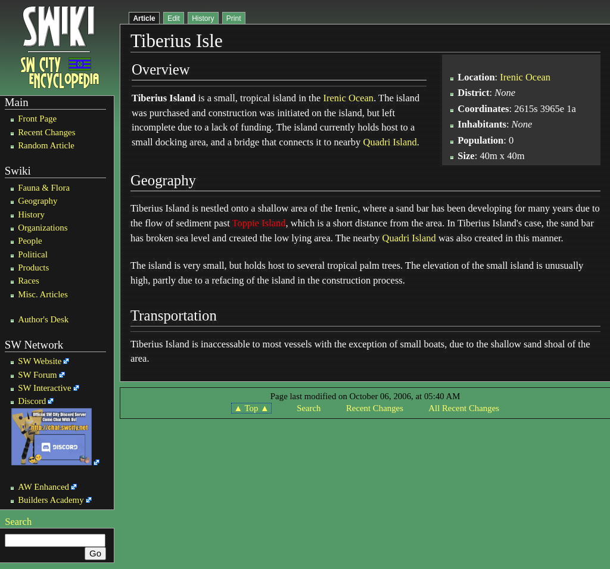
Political (33, 254)
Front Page (37, 118)
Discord (32, 401)
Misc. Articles (43, 294)
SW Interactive (44, 388)
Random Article (46, 145)
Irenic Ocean (348, 98)
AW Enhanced (43, 487)
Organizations (42, 227)
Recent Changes (46, 132)
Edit (173, 18)
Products (33, 267)
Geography (37, 201)
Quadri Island (389, 142)
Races (28, 280)
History (31, 214)
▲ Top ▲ (251, 408)
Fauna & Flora (44, 187)
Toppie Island (259, 223)
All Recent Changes (463, 408)
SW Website (39, 361)
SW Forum (37, 375)
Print (233, 18)
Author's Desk (43, 319)
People (30, 240)
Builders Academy (50, 500)
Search (18, 521)
